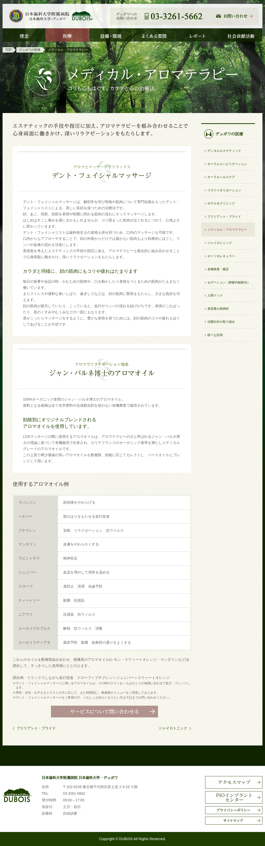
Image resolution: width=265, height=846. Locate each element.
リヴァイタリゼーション (224, 190)
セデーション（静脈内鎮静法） (228, 282)
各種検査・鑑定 (218, 269)
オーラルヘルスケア (221, 177)
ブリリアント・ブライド (36, 728)
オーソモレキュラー (221, 256)
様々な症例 (215, 335)
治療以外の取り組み (221, 322)
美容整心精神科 (218, 308)
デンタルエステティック (224, 151)
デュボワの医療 (30, 50)
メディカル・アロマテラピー (227, 229)
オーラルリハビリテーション (227, 164)
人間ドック (215, 295)
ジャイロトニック (173, 728)
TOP (8, 50)
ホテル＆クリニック (221, 203)
